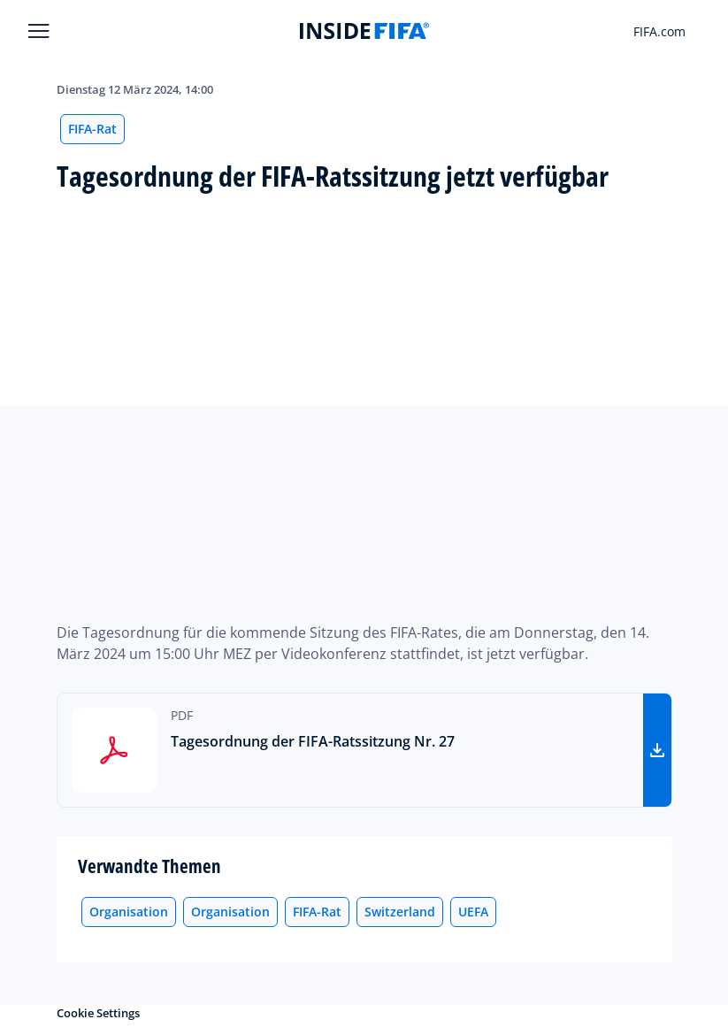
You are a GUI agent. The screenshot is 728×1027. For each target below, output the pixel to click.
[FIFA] (364, 31)
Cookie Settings (98, 1013)
